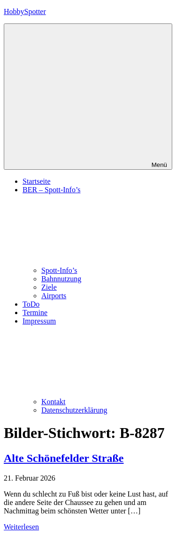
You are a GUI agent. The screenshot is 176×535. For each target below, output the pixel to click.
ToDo (31, 304)
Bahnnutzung (61, 279)
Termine (35, 312)
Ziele (49, 287)
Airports (53, 296)
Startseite (37, 181)
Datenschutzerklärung (74, 410)
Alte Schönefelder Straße (64, 458)
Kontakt (53, 402)
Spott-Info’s (59, 270)
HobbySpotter (25, 11)
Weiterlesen (21, 527)
